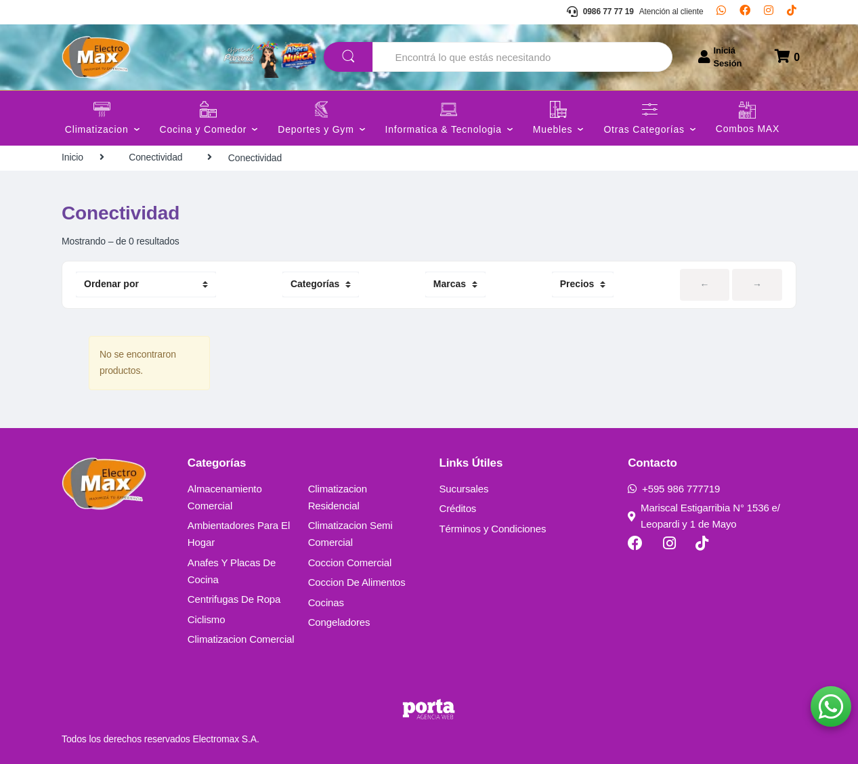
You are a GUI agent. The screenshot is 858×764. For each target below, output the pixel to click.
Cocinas (326, 602)
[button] (831, 706)
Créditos (457, 508)
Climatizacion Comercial (241, 639)
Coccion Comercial (350, 562)
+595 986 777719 (674, 488)
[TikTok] (791, 12)
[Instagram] (768, 12)
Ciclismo (207, 619)
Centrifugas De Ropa (234, 599)
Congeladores (339, 622)
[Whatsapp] (721, 12)
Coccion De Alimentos (357, 582)
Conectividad (155, 157)
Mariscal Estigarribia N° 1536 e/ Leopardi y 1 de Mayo (704, 516)
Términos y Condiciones (492, 528)
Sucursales (463, 488)
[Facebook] (744, 12)
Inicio (72, 157)
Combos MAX (747, 129)
